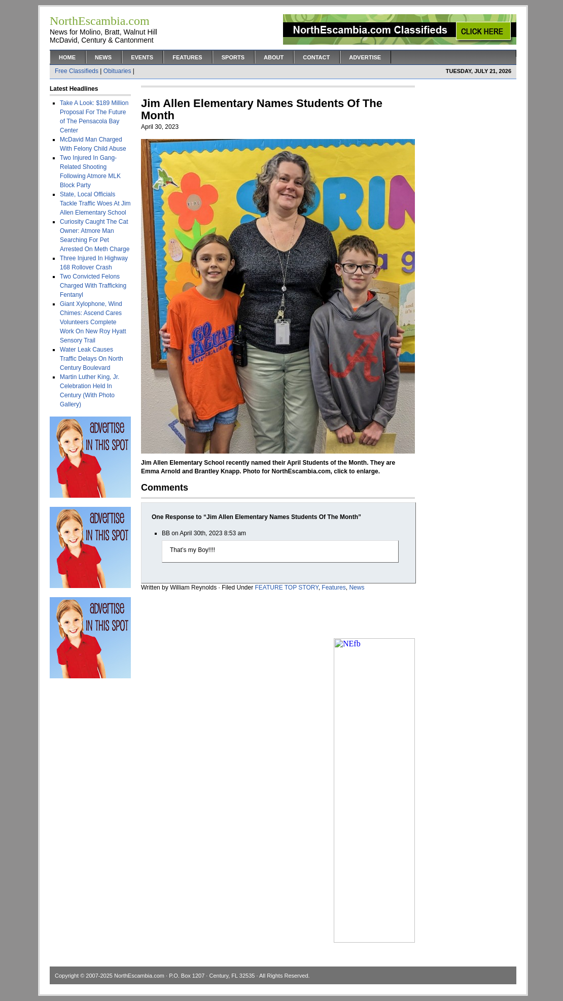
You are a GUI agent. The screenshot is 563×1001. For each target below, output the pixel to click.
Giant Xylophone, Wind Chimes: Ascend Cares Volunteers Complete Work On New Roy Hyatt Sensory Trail (93, 322)
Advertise (365, 57)
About (274, 57)
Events (142, 57)
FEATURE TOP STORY (287, 587)
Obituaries (117, 71)
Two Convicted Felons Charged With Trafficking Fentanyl (93, 285)
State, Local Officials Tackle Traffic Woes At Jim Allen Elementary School (95, 203)
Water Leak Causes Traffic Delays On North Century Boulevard (91, 358)
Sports (233, 57)
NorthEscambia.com (139, 976)
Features (187, 57)
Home (67, 57)
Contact (316, 57)
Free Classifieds (76, 71)
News (103, 57)
